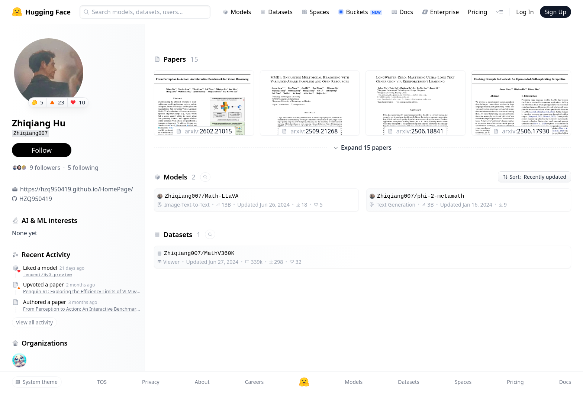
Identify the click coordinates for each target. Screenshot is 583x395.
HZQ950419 (35, 199)
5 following (83, 167)
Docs (402, 12)
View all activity (34, 322)
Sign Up (555, 12)
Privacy (151, 381)
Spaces (315, 12)
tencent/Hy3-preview (47, 274)
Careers (254, 381)
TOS (102, 381)
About (202, 381)
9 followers (45, 167)
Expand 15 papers (363, 147)
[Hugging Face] (304, 382)
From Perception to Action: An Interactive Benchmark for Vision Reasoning (82, 309)
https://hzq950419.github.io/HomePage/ (76, 189)
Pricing (477, 12)
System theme (36, 381)
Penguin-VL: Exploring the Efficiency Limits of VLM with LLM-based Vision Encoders (82, 291)
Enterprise (440, 12)
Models (236, 12)
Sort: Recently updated (534, 176)
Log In (525, 12)
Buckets (360, 12)
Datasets (276, 12)
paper (56, 284)
